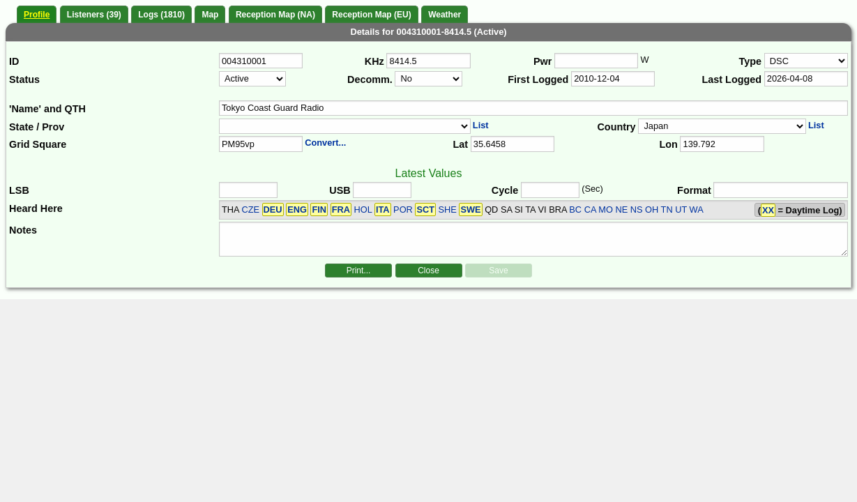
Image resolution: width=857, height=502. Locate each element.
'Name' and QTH (47, 108)
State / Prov (36, 126)
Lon (668, 144)
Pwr (542, 61)
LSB (19, 190)
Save (498, 270)
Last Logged (732, 79)
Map (210, 15)
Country (616, 126)
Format (694, 190)
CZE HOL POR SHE (361, 209)
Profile (37, 15)
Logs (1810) (161, 15)
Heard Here (36, 208)
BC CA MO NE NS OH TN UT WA (636, 209)
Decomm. (370, 79)
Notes (23, 230)
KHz (374, 61)
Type (750, 61)
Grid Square (37, 144)
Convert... (325, 142)
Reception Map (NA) (275, 15)
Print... (359, 270)
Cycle (505, 190)
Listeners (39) (94, 15)
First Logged (538, 79)
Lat (460, 144)
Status (24, 79)
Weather (444, 15)
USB (339, 190)
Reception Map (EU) (371, 15)
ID (14, 61)
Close (428, 270)
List (481, 125)
